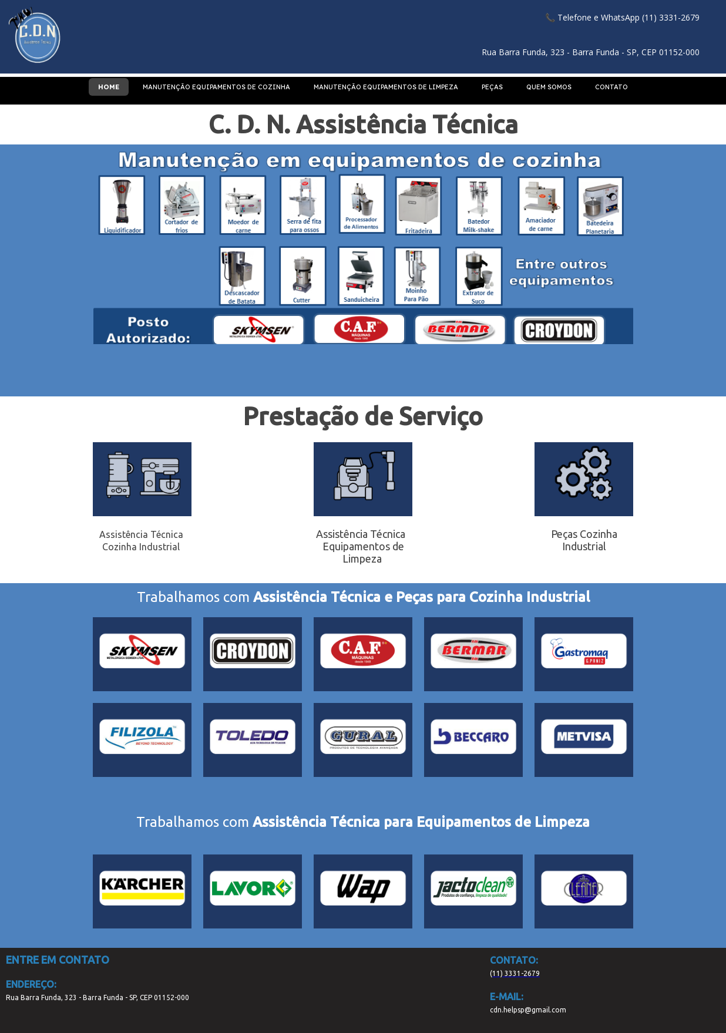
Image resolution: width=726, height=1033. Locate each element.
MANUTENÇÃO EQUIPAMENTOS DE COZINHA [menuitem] (216, 87)
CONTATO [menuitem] (611, 87)
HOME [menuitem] (108, 87)
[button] (622, 17)
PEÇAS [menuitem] (492, 87)
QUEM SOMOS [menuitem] (549, 87)
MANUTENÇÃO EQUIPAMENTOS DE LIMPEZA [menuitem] (386, 87)
